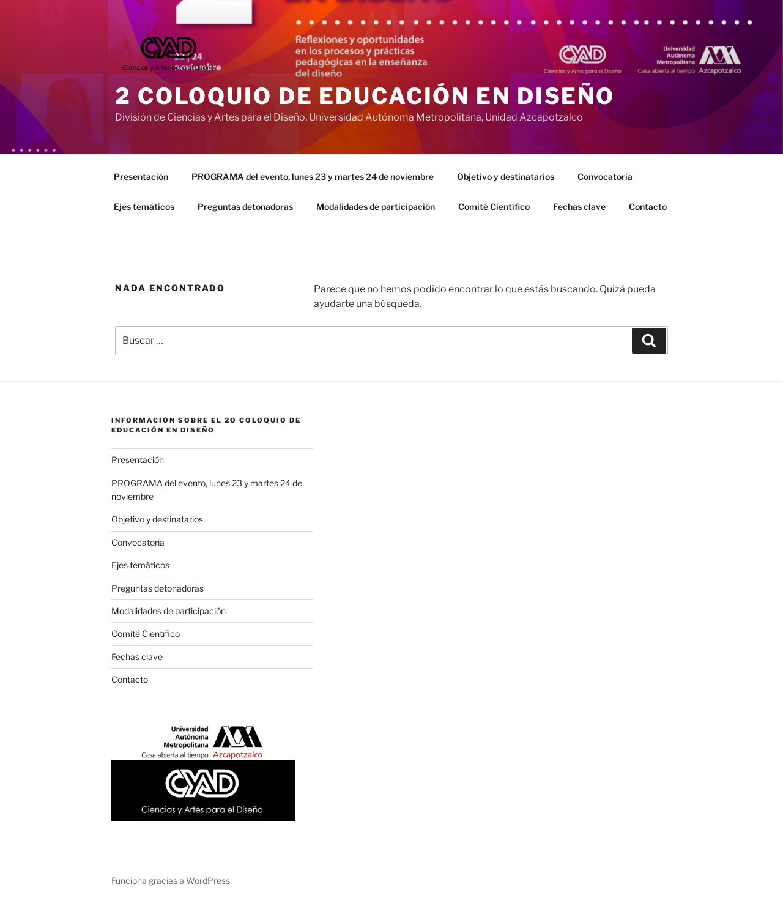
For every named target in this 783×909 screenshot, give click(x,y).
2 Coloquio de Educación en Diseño (365, 96)
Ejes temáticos (144, 206)
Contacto (648, 206)
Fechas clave (579, 206)
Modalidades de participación (375, 206)
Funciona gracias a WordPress (170, 880)
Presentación (141, 176)
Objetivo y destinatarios (505, 176)
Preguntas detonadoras (245, 206)
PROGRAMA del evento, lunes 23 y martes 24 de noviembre (312, 176)
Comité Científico (494, 206)
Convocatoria (605, 176)
